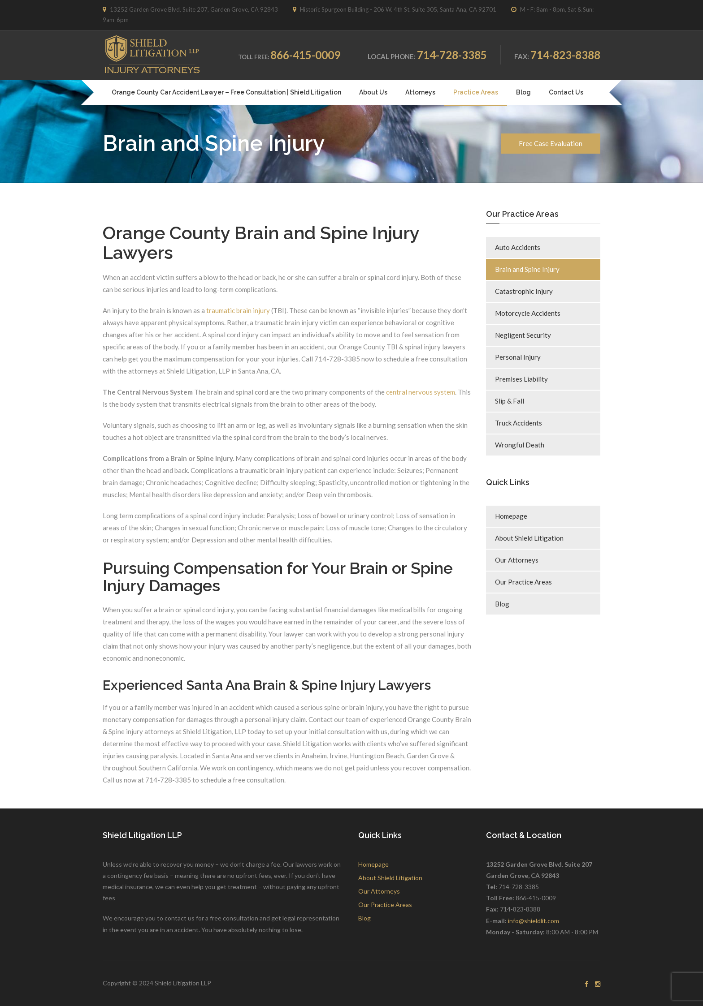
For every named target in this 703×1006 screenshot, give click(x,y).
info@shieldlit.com (533, 920)
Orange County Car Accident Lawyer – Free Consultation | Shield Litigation (226, 92)
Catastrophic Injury (524, 291)
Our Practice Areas (523, 582)
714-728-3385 (452, 54)
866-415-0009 (305, 54)
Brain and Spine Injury (527, 269)
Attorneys (420, 92)
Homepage (511, 516)
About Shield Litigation (529, 538)
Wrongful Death (519, 445)
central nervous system (420, 392)
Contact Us (566, 92)
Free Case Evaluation (550, 143)
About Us (373, 92)
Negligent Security (523, 335)
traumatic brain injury (238, 310)
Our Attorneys (516, 560)
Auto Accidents (517, 247)
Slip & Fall (509, 401)
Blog (523, 92)
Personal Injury (518, 357)
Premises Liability (521, 379)
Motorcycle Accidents (527, 313)
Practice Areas (475, 92)
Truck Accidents (518, 423)
